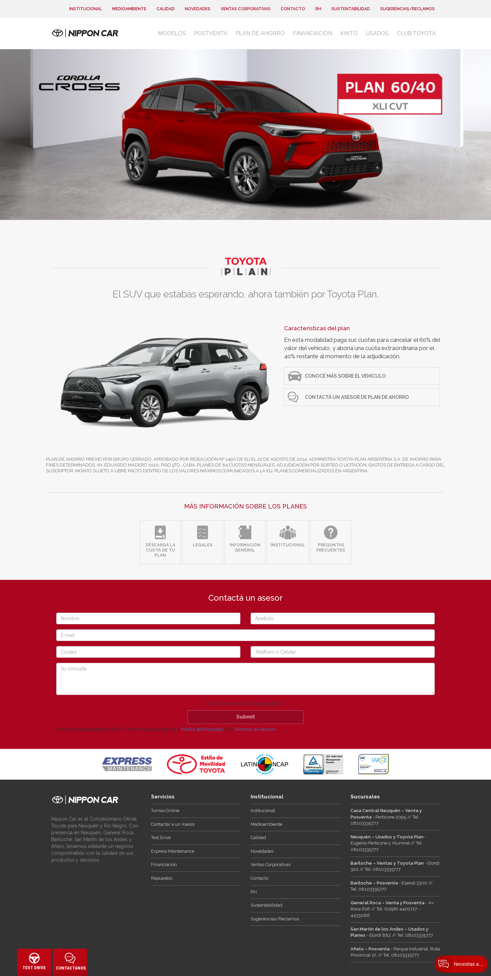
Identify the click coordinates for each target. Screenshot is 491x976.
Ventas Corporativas (245, 8)
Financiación (312, 33)
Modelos (172, 33)
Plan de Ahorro (260, 33)
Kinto (349, 33)
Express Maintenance (172, 851)
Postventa (210, 33)
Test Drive (161, 837)
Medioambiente (129, 8)
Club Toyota (416, 33)
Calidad (166, 8)
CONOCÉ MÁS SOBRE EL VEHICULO (345, 376)
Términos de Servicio (254, 729)
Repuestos (161, 878)
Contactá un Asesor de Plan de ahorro (357, 397)
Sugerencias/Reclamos (407, 8)
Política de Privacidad (202, 729)
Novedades (197, 8)
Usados (377, 33)
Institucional (85, 8)
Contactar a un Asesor (173, 824)
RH (318, 8)
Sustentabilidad (350, 8)
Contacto (293, 8)
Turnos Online (165, 810)
